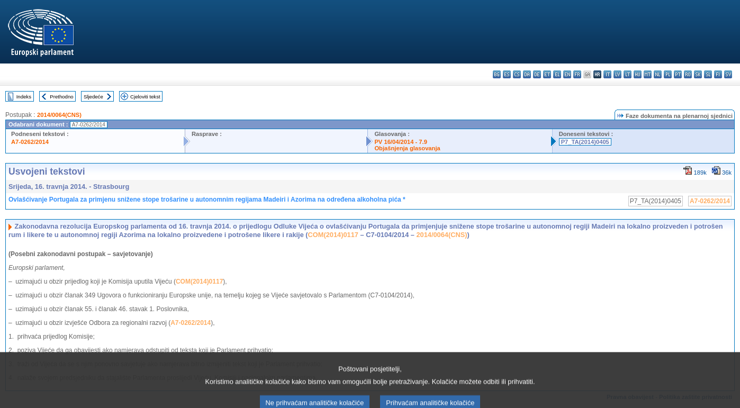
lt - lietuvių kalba (627, 74)
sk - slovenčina (698, 74)
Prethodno (61, 96)
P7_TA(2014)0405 (585, 142)
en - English (567, 74)
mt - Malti (648, 74)
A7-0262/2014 (30, 142)
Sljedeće (93, 96)
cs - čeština (517, 74)
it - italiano (607, 74)
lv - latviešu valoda (617, 74)
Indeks (23, 96)
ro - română (688, 74)
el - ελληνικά (557, 74)
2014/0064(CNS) (59, 115)
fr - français (577, 74)
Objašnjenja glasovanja (407, 148)
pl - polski (668, 74)
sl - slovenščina (708, 74)
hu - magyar (638, 74)
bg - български (497, 74)
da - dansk (527, 74)
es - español (507, 74)
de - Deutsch (537, 74)
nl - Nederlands (658, 74)
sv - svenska (728, 74)
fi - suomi (718, 74)
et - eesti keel (547, 74)
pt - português (678, 74)
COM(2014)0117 (333, 235)
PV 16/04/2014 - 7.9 (400, 142)
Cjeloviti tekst (145, 96)
